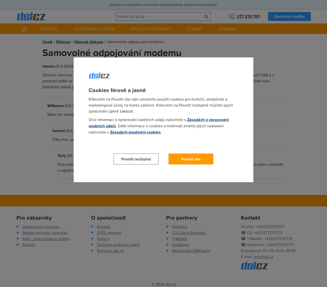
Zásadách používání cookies (135, 132)
